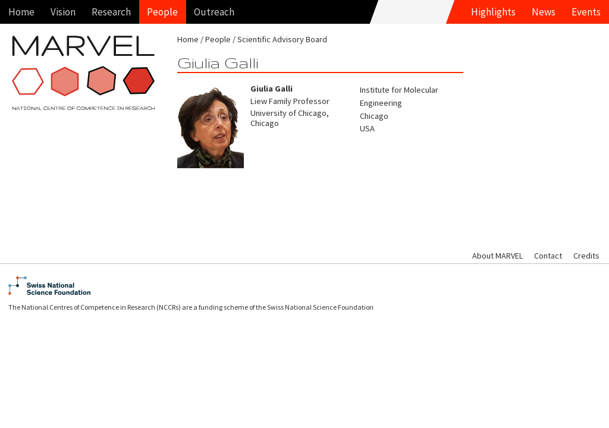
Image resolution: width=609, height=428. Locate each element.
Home (21, 11)
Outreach (214, 11)
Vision (63, 11)
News (543, 11)
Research (111, 11)
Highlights (493, 11)
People (162, 11)
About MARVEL (497, 255)
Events (586, 11)
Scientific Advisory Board (282, 39)
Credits (586, 255)
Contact (548, 255)
